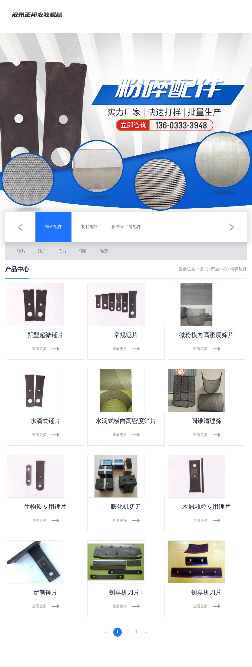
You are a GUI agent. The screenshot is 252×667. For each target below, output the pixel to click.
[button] (20, 227)
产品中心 (219, 269)
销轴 (83, 251)
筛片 (42, 251)
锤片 (21, 251)
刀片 (62, 251)
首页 (204, 269)
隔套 (104, 251)
